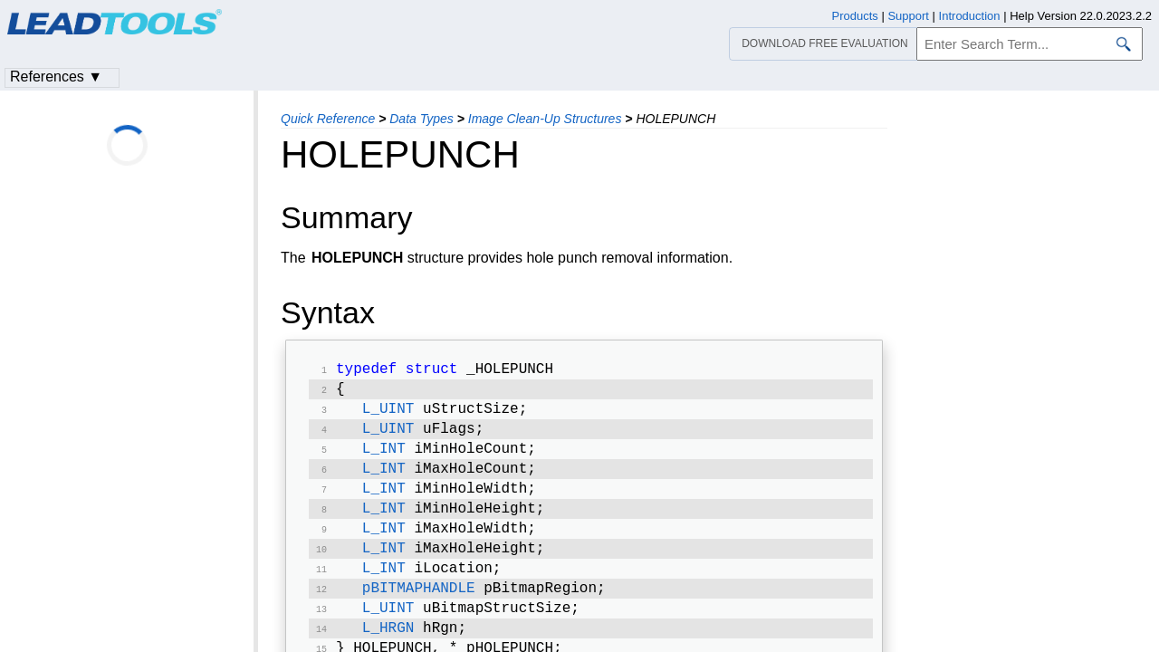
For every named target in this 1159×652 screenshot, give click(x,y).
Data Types (421, 118)
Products (855, 16)
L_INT (384, 458)
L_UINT (388, 415)
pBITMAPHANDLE (418, 610)
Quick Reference (328, 118)
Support (908, 16)
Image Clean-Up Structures (545, 118)
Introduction (970, 16)
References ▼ (56, 76)
